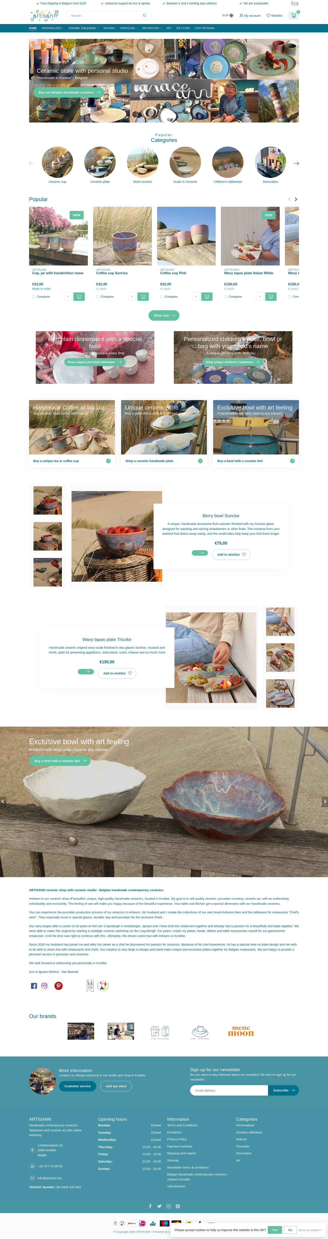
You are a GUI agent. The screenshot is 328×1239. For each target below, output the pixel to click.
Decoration (150, 28)
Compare (43, 296)
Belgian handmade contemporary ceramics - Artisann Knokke (198, 1177)
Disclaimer (174, 1132)
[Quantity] (68, 296)
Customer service (77, 1086)
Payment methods (179, 1146)
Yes (275, 1230)
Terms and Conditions (182, 1125)
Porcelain (127, 28)
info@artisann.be (50, 1178)
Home (33, 28)
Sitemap (173, 1160)
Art (168, 28)
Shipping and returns (181, 1153)
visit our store (116, 1086)
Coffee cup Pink (173, 273)
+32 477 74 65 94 (50, 1166)
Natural (109, 28)
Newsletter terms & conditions (188, 1167)
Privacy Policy (177, 1139)
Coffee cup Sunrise (112, 273)
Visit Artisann (204, 28)
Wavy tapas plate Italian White (248, 273)
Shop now (164, 315)
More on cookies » (310, 1230)
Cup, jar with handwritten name (57, 273)
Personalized (51, 28)
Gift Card (183, 28)
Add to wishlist (231, 554)
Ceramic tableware (82, 28)
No (290, 1230)
